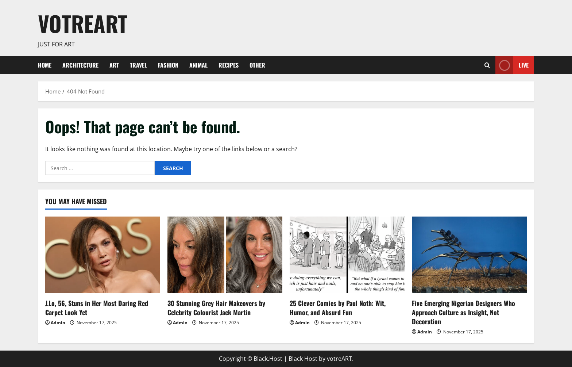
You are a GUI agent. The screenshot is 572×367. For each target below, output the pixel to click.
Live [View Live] (512, 65)
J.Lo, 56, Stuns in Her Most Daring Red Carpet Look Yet (96, 307)
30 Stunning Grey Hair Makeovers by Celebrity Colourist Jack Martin (216, 307)
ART (114, 65)
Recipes (229, 65)
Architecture (80, 65)
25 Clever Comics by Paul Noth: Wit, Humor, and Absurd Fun (338, 307)
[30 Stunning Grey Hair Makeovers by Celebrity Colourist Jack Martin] (224, 255)
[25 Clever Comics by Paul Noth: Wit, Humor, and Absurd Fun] (347, 255)
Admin (58, 323)
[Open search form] (487, 65)
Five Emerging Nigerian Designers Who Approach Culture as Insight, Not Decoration (463, 312)
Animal (198, 65)
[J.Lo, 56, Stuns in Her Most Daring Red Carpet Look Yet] (102, 255)
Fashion (168, 65)
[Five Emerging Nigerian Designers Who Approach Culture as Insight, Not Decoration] (469, 255)
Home (44, 65)
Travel (138, 65)
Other (257, 65)
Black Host (303, 359)
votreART (82, 23)
